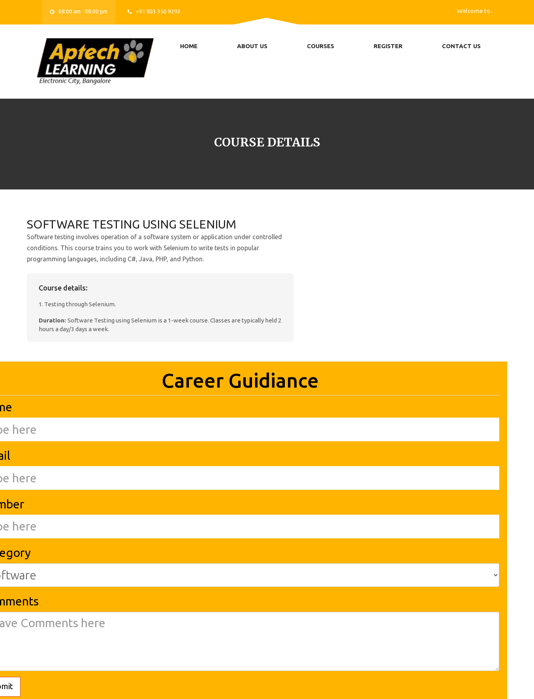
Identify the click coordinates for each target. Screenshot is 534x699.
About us (252, 46)
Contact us (461, 46)
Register (388, 46)
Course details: (63, 288)
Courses (320, 46)
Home (188, 46)
